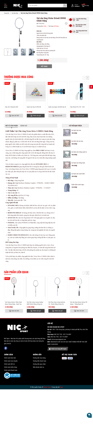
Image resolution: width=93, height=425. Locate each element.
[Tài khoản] (75, 5)
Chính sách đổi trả (9, 364)
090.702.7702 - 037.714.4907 (62, 334)
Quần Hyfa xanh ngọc (77, 184)
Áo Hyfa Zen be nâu (77, 141)
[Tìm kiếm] (65, 5)
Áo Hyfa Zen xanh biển (78, 174)
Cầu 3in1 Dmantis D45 (11, 107)
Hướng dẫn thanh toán (39, 361)
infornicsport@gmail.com (58, 339)
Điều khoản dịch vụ (38, 367)
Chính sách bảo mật (10, 358)
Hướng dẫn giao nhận (39, 364)
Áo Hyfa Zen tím (76, 130)
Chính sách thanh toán (10, 370)
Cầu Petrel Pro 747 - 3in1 (77, 107)
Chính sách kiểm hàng (10, 367)
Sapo (61, 387)
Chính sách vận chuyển (11, 361)
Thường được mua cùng (18, 77)
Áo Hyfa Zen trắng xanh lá (79, 152)
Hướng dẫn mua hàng (39, 358)
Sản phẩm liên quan (16, 272)
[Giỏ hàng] (85, 5)
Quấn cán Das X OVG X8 (34, 107)
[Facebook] (5, 348)
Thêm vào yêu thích (66, 24)
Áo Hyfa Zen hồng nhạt (78, 163)
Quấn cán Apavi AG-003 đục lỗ (57, 107)
